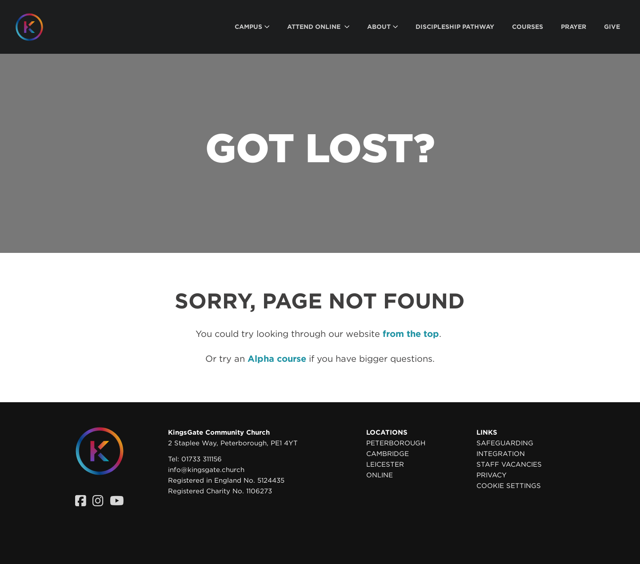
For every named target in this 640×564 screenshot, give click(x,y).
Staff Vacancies (509, 464)
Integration (500, 454)
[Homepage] (36, 27)
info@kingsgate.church (206, 470)
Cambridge (387, 454)
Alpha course (277, 358)
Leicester (385, 464)
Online (379, 475)
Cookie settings (508, 486)
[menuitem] (252, 27)
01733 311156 (201, 459)
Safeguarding (504, 443)
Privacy (491, 475)
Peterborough (395, 443)
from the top (411, 333)
